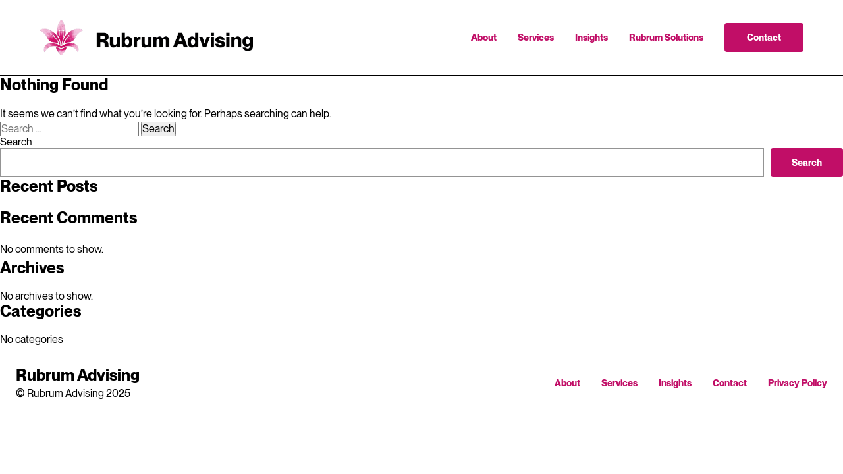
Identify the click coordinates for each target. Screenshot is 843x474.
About (484, 37)
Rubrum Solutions (666, 37)
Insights (591, 37)
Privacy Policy (797, 383)
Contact (764, 37)
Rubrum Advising (146, 37)
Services (536, 37)
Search (16, 142)
